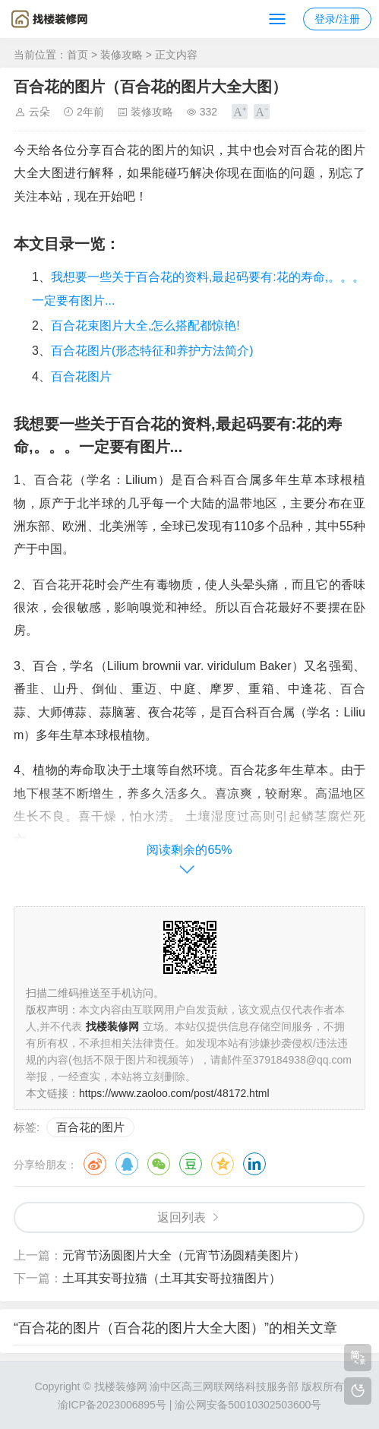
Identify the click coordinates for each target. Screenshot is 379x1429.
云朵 (39, 112)
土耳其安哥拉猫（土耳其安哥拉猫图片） (171, 1278)
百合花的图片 (90, 1127)
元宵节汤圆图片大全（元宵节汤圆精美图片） (183, 1255)
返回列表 (181, 1217)
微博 (95, 1163)
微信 (158, 1163)
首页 (77, 55)
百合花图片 (81, 376)
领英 (254, 1163)
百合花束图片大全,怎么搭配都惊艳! (145, 325)
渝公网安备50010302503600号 (248, 1405)
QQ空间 (222, 1163)
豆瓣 (190, 1163)
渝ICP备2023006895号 (112, 1405)
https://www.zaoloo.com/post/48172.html (174, 1093)
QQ (126, 1163)
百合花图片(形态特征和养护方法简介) (152, 350)
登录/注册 (337, 19)
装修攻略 (121, 55)
